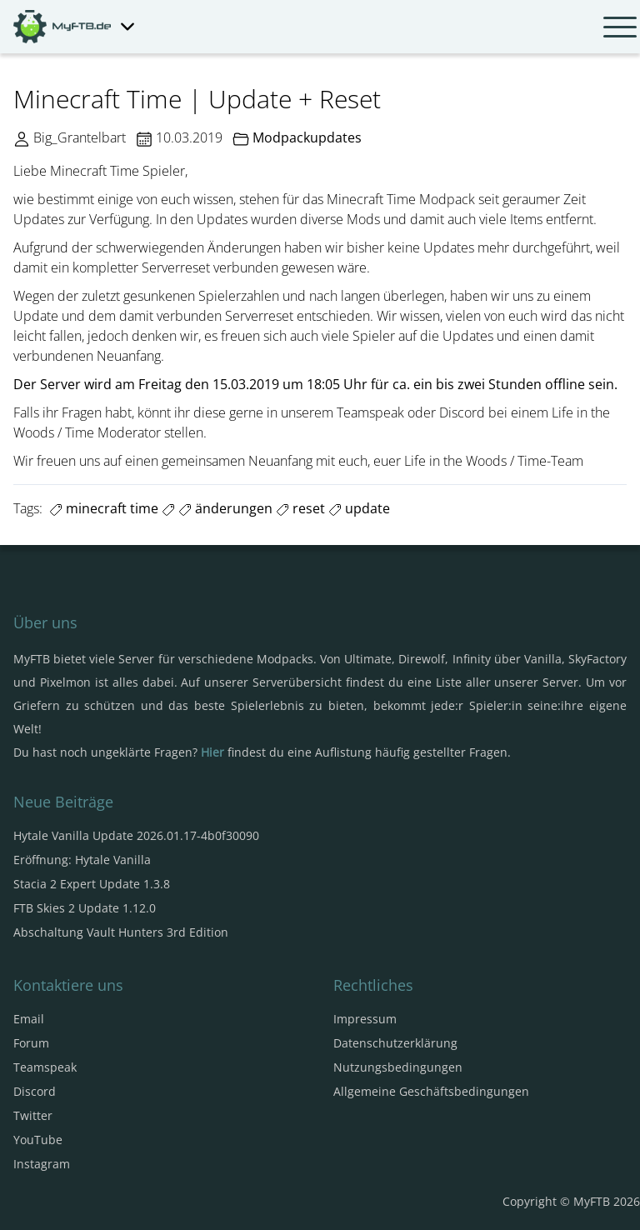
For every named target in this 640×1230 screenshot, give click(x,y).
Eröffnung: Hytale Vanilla (82, 860)
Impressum (365, 1019)
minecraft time (103, 508)
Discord (34, 1091)
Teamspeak (45, 1067)
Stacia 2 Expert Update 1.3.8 (91, 884)
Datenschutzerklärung (395, 1043)
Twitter (32, 1115)
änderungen (225, 508)
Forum (31, 1043)
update (359, 508)
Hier (212, 752)
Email (28, 1019)
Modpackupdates (307, 137)
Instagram (41, 1164)
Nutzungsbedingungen (397, 1067)
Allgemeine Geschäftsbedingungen (431, 1091)
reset (300, 508)
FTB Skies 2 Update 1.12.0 (84, 908)
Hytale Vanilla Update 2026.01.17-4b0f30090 (136, 835)
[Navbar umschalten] (620, 27)
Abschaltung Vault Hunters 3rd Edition (120, 932)
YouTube (37, 1140)
